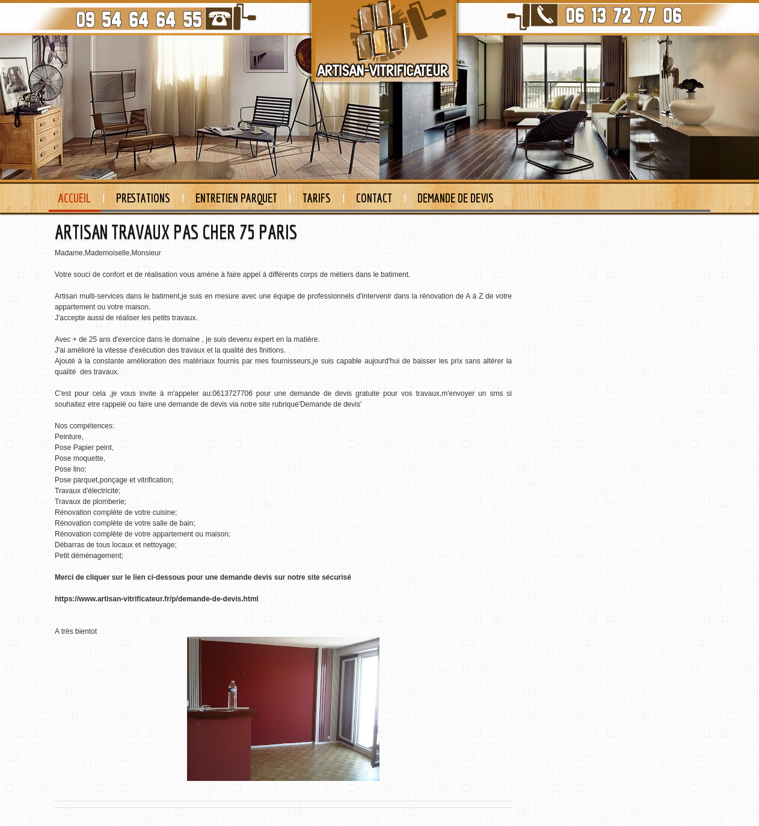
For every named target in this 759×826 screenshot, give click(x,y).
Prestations (143, 198)
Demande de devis (455, 198)
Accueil (74, 198)
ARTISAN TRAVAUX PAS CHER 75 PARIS (176, 232)
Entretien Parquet (236, 198)
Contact (374, 198)
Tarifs (317, 198)
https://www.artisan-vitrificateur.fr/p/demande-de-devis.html (157, 599)
